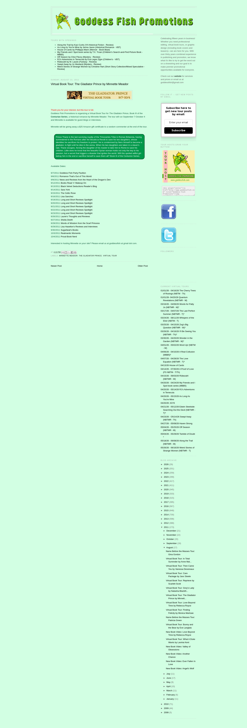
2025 (166, 468)
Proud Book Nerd (69, 236)
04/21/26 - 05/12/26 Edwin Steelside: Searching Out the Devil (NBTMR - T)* (178, 409)
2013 (166, 519)
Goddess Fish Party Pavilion (73, 173)
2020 (166, 489)
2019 (166, 493)
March (169, 690)
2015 (166, 510)
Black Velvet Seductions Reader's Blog (79, 186)
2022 (166, 481)
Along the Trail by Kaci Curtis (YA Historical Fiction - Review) (85, 45)
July (168, 674)
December (171, 531)
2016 (166, 506)
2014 (166, 514)
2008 (166, 712)
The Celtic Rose (68, 193)
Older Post (143, 266)
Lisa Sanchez (67, 196)
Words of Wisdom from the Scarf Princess (80, 223)
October (170, 539)
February (170, 695)
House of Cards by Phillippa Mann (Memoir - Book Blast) (83, 49)
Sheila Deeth (67, 220)
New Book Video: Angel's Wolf (180, 668)
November (171, 535)
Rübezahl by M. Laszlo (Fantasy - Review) (77, 62)
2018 (166, 498)
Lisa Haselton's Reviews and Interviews (79, 226)
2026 (166, 464)
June (169, 678)
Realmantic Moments (70, 233)
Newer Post (56, 266)
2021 (166, 485)
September (171, 543)
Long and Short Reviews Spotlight (76, 199)
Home (100, 266)
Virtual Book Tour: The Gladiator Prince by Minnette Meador (89, 84)
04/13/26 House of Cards (172, 365)
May (168, 682)
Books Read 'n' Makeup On (73, 183)
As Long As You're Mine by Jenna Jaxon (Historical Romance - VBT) (89, 47)
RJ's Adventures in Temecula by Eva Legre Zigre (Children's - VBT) (88, 59)
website (178, 76)
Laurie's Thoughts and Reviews (75, 216)
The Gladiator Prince (90, 256)
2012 (166, 523)
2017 (166, 502)
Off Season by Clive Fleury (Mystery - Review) (78, 57)
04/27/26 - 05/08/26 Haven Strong (176, 423)
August (169, 547)
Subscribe (178, 130)
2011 (166, 527)
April (168, 686)
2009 (166, 708)
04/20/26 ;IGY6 (168, 403)
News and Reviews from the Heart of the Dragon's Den (85, 179)
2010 (166, 704)
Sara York (65, 189)
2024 (166, 473)
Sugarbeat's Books (69, 230)
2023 (166, 477)
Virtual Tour (110, 256)
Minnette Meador (68, 256)
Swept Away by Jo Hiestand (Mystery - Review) (79, 64)
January (170, 699)
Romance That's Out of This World (76, 176)
